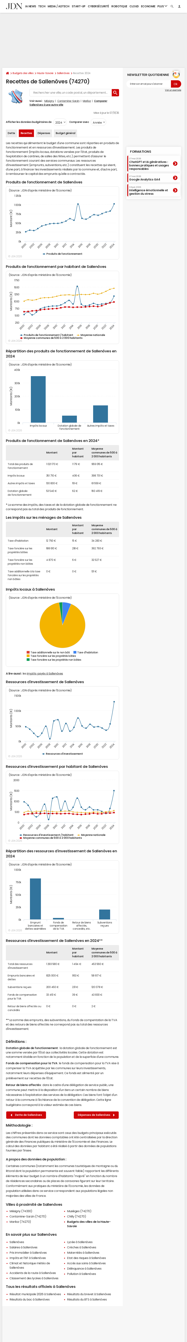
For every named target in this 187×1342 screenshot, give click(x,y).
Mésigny (49, 101)
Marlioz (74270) (20, 1221)
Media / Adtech (58, 6)
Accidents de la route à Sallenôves (32, 1272)
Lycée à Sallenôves (79, 1242)
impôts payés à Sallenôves (45, 673)
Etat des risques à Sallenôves (86, 1257)
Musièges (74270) (79, 1211)
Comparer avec (79, 122)
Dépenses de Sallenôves (96, 1115)
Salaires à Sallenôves (23, 1247)
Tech (41, 6)
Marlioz (87, 101)
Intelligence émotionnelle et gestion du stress (148, 190)
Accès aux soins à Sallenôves (86, 1263)
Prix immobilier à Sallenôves (28, 1252)
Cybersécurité (98, 6)
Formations (140, 151)
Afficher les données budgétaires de (28, 122)
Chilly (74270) (76, 1216)
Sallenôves (63, 73)
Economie (148, 6)
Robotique (119, 6)
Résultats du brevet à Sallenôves (89, 1294)
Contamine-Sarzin (68, 101)
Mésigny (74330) (20, 1211)
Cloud (134, 6)
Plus (162, 6)
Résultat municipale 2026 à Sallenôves (35, 1294)
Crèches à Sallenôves (81, 1247)
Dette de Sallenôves (26, 1115)
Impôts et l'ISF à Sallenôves (27, 1257)
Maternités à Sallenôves (83, 1252)
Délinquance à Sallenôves (84, 1268)
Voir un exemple (173, 90)
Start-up (78, 6)
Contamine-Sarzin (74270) (27, 1216)
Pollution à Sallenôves (81, 1273)
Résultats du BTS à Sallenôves (87, 1299)
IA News (30, 6)
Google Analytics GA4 (144, 178)
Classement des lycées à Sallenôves (33, 1278)
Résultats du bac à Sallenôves (29, 1299)
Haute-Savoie (45, 73)
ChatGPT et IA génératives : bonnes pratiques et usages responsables (149, 164)
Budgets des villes (23, 73)
